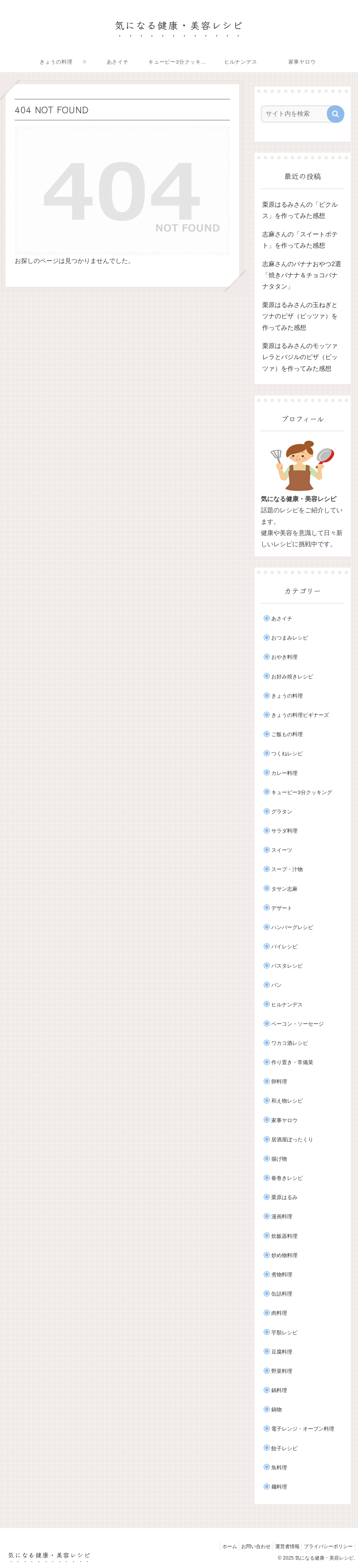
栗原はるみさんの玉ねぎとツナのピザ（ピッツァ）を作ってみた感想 (300, 316)
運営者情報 (283, 1546)
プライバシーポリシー (326, 1546)
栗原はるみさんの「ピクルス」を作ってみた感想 (300, 210)
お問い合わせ (248, 1546)
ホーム (219, 1546)
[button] (335, 114)
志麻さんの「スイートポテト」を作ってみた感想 (300, 240)
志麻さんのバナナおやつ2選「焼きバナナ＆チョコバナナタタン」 (301, 275)
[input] (299, 114)
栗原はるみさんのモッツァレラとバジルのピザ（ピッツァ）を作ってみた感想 (300, 357)
